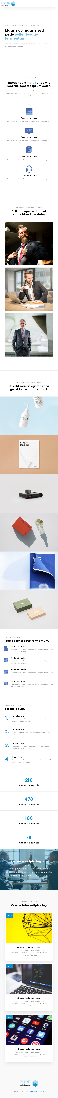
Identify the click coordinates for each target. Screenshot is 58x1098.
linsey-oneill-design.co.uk (34, 1091)
